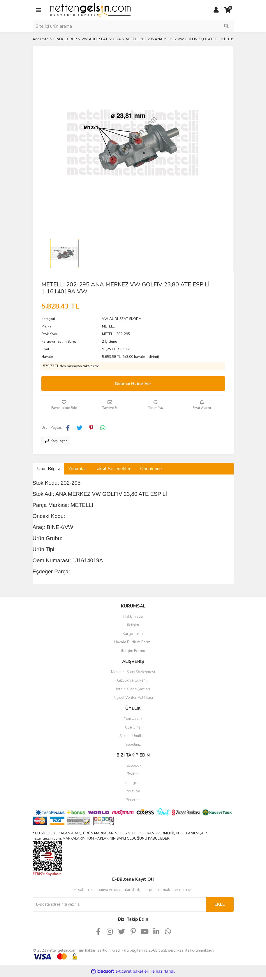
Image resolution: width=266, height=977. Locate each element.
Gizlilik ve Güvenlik (133, 680)
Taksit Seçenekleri (113, 468)
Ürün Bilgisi (48, 468)
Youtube (133, 791)
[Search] (133, 26)
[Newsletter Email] (119, 904)
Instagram (133, 782)
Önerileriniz (151, 468)
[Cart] (228, 10)
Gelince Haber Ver (133, 383)
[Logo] (90, 10)
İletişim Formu (133, 651)
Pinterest (133, 800)
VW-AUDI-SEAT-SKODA (121, 318)
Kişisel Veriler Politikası (133, 697)
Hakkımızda (133, 616)
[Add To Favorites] (64, 407)
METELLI (108, 326)
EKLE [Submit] (219, 904)
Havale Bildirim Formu (133, 642)
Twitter (133, 774)
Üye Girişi (133, 727)
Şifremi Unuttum (133, 735)
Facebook (133, 765)
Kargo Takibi (133, 633)
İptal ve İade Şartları (133, 689)
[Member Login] (216, 10)
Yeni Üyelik (133, 718)
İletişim (133, 625)
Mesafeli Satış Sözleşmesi (133, 672)
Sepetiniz (133, 744)
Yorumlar (77, 468)
